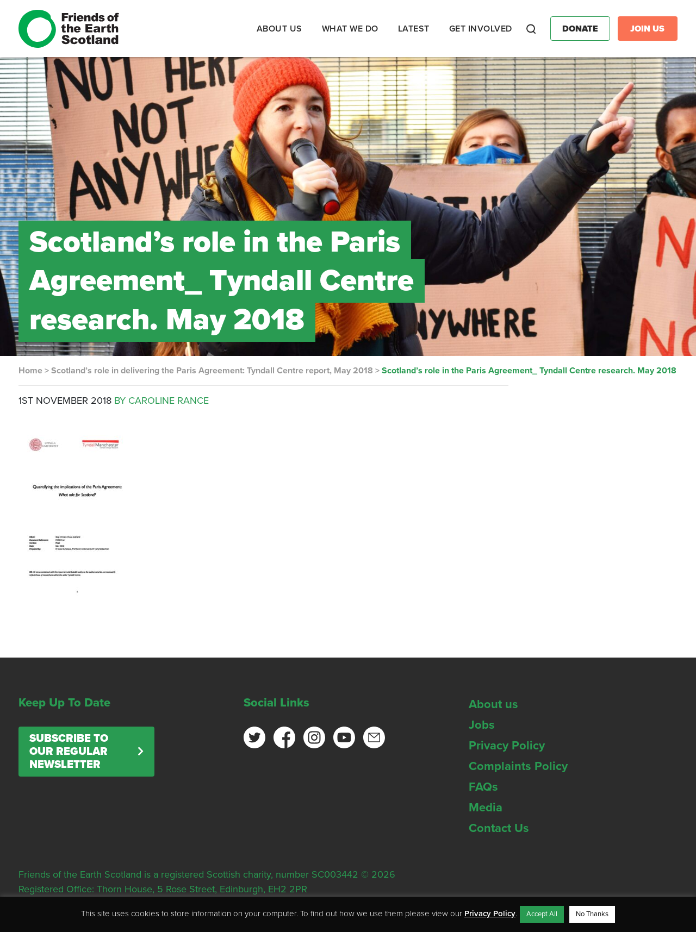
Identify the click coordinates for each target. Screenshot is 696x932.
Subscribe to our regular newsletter (68, 751)
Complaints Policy (518, 766)
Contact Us (499, 828)
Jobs (482, 725)
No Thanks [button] (592, 914)
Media (485, 807)
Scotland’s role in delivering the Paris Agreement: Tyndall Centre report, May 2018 (212, 370)
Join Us (647, 28)
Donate (580, 28)
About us (493, 704)
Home (30, 370)
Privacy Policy (507, 746)
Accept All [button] (541, 914)
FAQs (483, 787)
